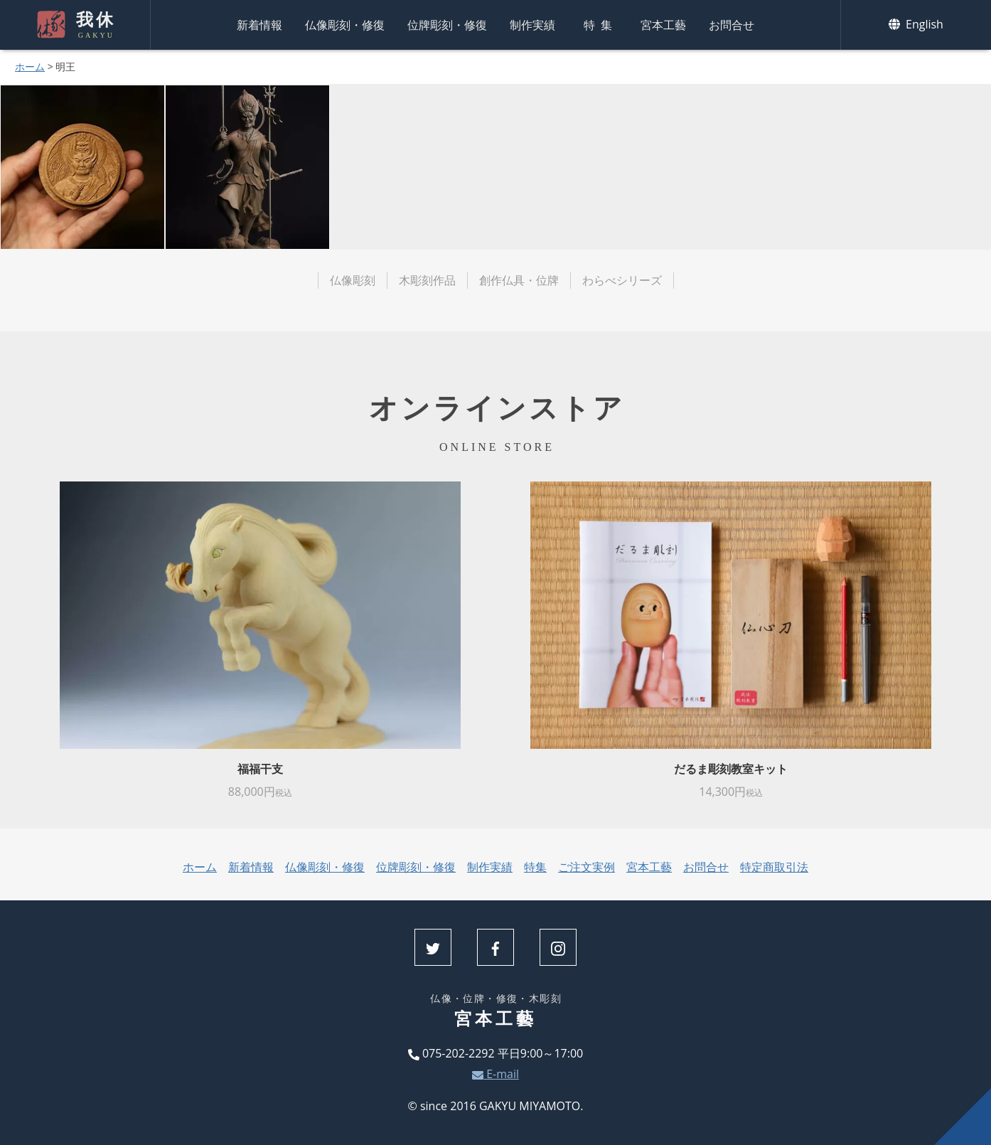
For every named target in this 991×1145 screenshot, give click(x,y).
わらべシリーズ (622, 280)
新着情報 (259, 25)
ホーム (30, 66)
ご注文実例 (586, 867)
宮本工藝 (663, 25)
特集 (601, 25)
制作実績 (532, 25)
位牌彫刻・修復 (447, 25)
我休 (95, 25)
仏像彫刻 (352, 280)
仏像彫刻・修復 (345, 25)
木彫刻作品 (427, 280)
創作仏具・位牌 (519, 280)
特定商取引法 (774, 867)
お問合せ (731, 25)
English (916, 24)
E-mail (495, 1074)
